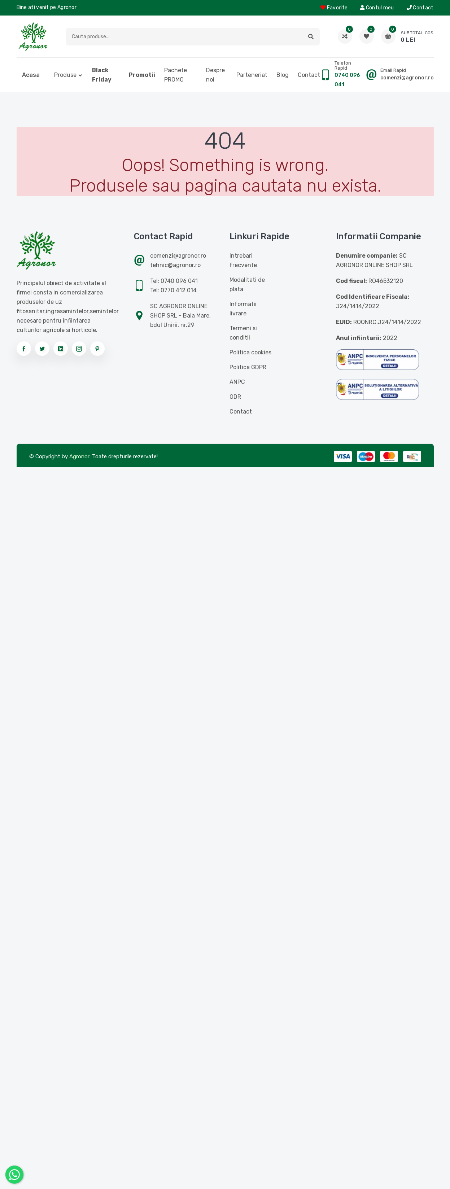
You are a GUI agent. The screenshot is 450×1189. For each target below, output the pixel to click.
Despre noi (215, 75)
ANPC (237, 382)
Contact (420, 8)
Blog (282, 74)
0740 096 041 (347, 80)
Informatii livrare (243, 309)
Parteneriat (251, 74)
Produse (65, 74)
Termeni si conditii (243, 333)
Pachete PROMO (175, 75)
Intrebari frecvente (243, 260)
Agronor (79, 456)
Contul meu (377, 8)
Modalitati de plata (247, 284)
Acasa (31, 74)
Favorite (334, 8)
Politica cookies (250, 352)
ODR (235, 396)
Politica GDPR (248, 367)
